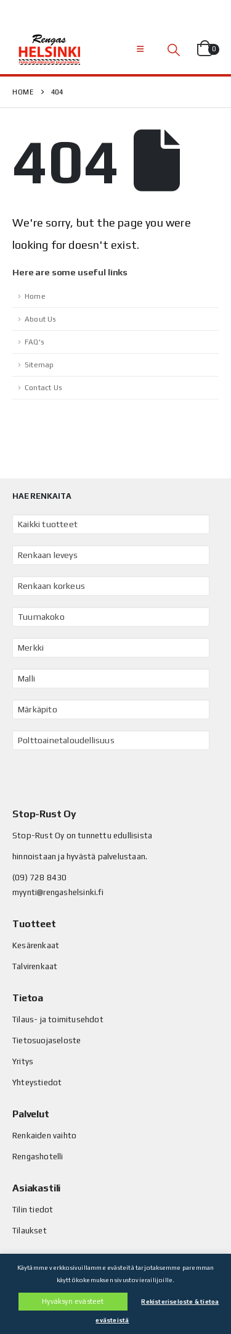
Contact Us (43, 387)
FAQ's (34, 342)
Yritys (22, 1061)
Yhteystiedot (37, 1082)
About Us (40, 319)
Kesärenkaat (35, 945)
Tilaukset (29, 1230)
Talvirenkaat (34, 966)
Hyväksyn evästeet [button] (72, 1301)
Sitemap (39, 365)
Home (35, 296)
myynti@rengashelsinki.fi (57, 892)
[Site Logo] (49, 49)
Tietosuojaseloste (46, 1040)
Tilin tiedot (32, 1209)
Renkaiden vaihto (44, 1135)
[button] (140, 49)
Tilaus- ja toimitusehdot (57, 1019)
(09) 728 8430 (39, 877)
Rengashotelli (37, 1156)
